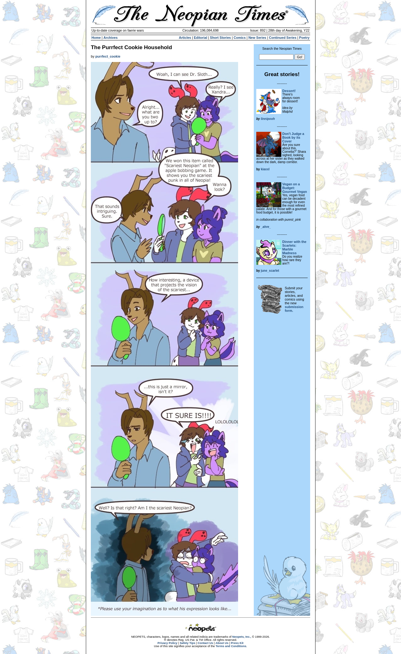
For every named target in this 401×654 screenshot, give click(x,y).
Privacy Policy (167, 643)
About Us (222, 643)
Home (96, 37)
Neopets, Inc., (241, 636)
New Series (257, 37)
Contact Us (205, 643)
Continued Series (282, 37)
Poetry (304, 37)
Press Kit (237, 643)
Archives (110, 37)
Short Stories (220, 37)
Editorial (200, 37)
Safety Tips (187, 643)
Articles (185, 37)
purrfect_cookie (107, 56)
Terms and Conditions (231, 646)
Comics (240, 37)
